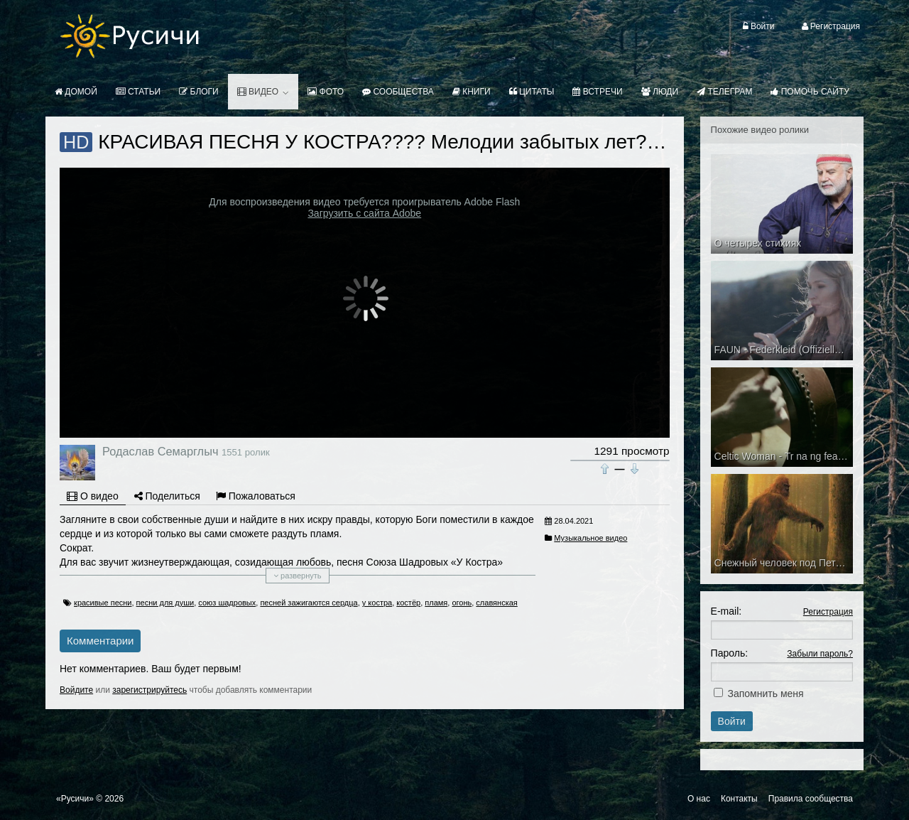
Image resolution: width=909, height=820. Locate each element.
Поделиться (167, 496)
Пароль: (729, 653)
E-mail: (726, 611)
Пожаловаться (255, 496)
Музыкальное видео (590, 538)
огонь (462, 602)
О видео (93, 496)
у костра (377, 602)
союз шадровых (227, 602)
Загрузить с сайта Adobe (364, 213)
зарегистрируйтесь (149, 690)
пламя (436, 602)
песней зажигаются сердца (308, 602)
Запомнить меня (766, 693)
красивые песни (102, 602)
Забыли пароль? (820, 654)
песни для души (165, 602)
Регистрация (828, 612)
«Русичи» (75, 799)
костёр (408, 602)
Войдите (76, 690)
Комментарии (100, 641)
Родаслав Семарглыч (160, 451)
